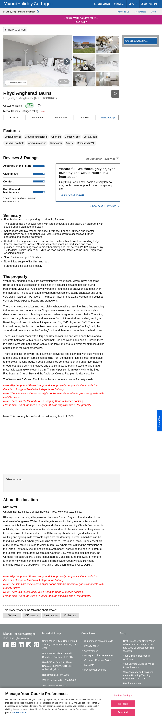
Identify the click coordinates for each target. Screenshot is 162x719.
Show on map (108, 117)
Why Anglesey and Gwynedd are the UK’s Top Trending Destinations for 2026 (138, 675)
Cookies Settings (123, 695)
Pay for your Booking (95, 669)
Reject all (123, 704)
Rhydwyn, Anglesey (30, 98)
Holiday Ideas (140, 12)
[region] (81, 703)
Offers (153, 12)
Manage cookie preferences (99, 655)
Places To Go (123, 12)
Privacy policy (91, 646)
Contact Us (119, 4)
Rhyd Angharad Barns (27, 93)
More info (89, 665)
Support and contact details (98, 641)
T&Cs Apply (81, 21)
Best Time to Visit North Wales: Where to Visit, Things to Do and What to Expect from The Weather (139, 646)
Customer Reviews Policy (97, 660)
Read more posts (132, 683)
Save (115, 94)
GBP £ (133, 4)
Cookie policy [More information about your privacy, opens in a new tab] (19, 712)
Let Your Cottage (102, 4)
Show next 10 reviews (103, 206)
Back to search (17, 29)
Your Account (149, 4)
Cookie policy (91, 650)
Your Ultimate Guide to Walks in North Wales (138, 665)
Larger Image (16, 82)
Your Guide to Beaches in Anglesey (136, 657)
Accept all (123, 712)
